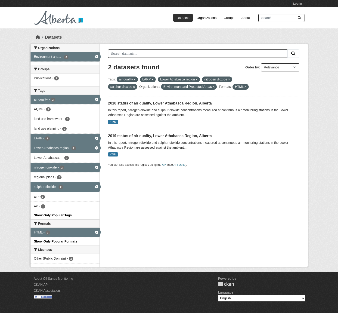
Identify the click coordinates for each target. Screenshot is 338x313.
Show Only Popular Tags (53, 215)
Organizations (207, 18)
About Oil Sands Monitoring (53, 278)
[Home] (38, 37)
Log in (297, 3)
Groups (229, 18)
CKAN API (41, 284)
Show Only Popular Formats (55, 241)
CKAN (226, 284)
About (246, 18)
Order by (252, 67)
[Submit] (299, 18)
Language (225, 292)
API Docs (179, 164)
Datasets (183, 18)
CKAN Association (47, 290)
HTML (113, 121)
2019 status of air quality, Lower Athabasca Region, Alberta (160, 136)
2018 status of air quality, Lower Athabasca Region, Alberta (160, 103)
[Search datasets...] (281, 18)
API (164, 164)
